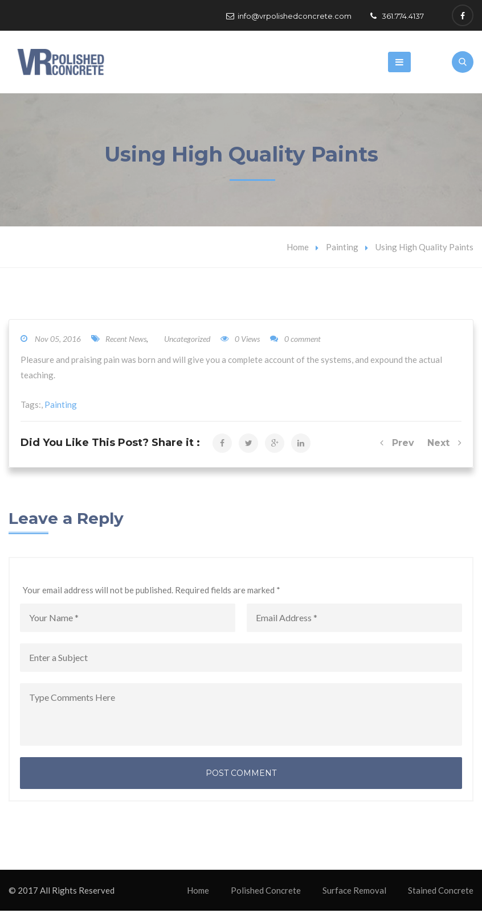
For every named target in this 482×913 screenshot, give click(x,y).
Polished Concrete (266, 892)
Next (444, 445)
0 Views (240, 341)
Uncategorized (187, 341)
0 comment (295, 341)
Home (298, 249)
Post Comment (241, 775)
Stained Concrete (440, 892)
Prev (397, 445)
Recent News (125, 341)
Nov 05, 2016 (58, 341)
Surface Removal (354, 892)
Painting (342, 249)
